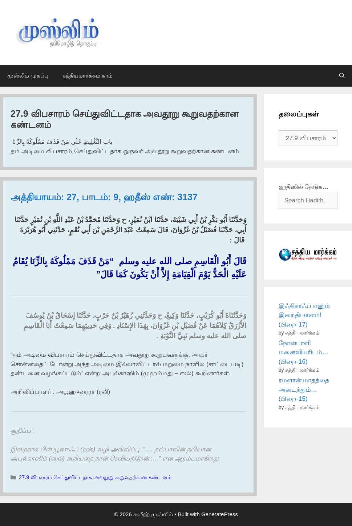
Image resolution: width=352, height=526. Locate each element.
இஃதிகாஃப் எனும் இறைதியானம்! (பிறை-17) (304, 315)
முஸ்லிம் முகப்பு (27, 75)
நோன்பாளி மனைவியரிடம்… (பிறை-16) (303, 352)
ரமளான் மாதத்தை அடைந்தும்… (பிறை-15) (304, 389)
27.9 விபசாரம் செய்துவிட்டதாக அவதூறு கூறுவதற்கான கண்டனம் (95, 477)
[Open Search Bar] (342, 76)
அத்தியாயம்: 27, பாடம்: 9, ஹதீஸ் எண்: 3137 (104, 197)
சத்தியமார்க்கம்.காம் (88, 75)
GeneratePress (219, 514)
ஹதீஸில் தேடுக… (304, 186)
